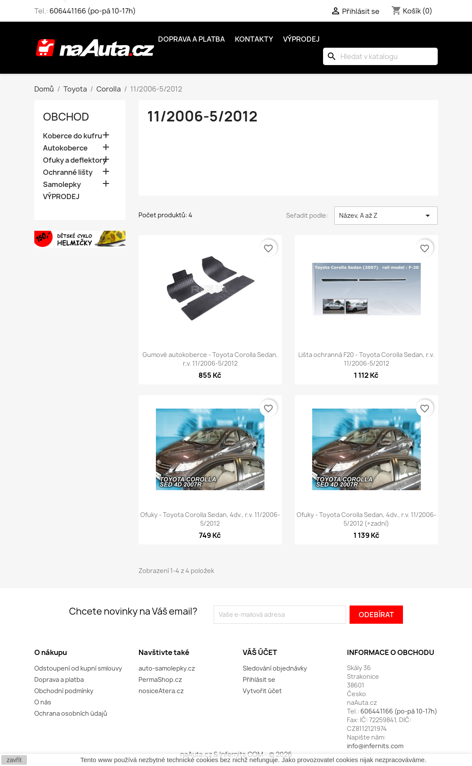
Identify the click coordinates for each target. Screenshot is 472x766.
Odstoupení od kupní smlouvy (78, 668)
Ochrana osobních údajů (70, 713)
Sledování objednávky (275, 668)
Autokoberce (65, 148)
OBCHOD (66, 116)
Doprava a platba (191, 39)
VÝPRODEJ (61, 196)
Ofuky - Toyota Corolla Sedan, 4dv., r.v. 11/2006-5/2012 (210, 519)
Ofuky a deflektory (74, 160)
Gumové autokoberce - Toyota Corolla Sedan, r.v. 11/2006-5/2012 (210, 358)
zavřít (14, 759)
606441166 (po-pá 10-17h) (93, 11)
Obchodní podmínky (63, 691)
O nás (42, 702)
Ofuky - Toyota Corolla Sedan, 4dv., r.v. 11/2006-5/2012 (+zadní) (366, 519)
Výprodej (301, 39)
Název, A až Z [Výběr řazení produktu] (386, 215)
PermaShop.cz (160, 679)
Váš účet (260, 652)
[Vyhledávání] (380, 56)
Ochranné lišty (67, 172)
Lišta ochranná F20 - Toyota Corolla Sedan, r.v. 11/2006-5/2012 (366, 358)
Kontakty (254, 39)
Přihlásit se (259, 679)
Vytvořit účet (262, 691)
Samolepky (62, 184)
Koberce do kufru (72, 136)
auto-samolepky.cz (167, 668)
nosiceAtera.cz (161, 691)
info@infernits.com (375, 746)
